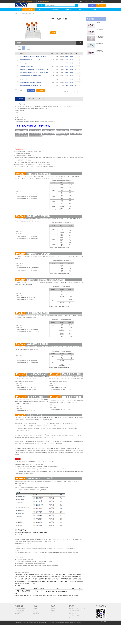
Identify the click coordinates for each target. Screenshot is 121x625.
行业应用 (41, 9)
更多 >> (70, 617)
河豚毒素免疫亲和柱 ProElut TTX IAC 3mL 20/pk (31, 75)
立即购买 (40, 90)
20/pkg (28, 49)
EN (97, 1)
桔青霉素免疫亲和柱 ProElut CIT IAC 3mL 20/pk (30, 59)
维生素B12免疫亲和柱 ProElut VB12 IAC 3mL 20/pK (31, 63)
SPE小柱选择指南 (19, 612)
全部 (24, 47)
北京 (77, 608)
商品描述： (18, 532)
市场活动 (82, 9)
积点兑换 (53, 608)
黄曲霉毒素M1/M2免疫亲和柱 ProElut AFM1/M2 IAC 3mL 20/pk (34, 69)
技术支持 (68, 9)
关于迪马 (95, 9)
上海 (74, 610)
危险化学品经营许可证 (70, 622)
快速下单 (35, 608)
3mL (28, 47)
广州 (74, 616)
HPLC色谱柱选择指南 (20, 608)
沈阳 (74, 612)
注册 (92, 1)
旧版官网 (103, 1)
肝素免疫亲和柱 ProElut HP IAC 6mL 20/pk (29, 79)
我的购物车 (35, 612)
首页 (18, 9)
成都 (74, 614)
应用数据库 (55, 9)
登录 (86, 1)
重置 (80, 43)
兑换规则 (53, 610)
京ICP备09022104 (102, 622)
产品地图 (17, 614)
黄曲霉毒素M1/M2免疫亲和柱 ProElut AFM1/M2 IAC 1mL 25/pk (34, 72)
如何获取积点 (54, 612)
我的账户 (35, 610)
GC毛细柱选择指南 (19, 610)
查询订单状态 (36, 614)
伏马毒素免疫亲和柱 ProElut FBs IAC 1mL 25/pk (31, 85)
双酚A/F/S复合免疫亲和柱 (62, 136)
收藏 (55, 33)
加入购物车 (31, 90)
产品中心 (28, 9)
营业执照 (79, 622)
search (76, 5)
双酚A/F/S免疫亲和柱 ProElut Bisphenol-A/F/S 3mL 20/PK (33, 56)
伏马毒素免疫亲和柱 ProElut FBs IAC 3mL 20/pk (31, 82)
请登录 (66, 56)
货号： (17, 534)
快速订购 (92, 5)
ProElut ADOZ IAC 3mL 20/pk (26, 66)
